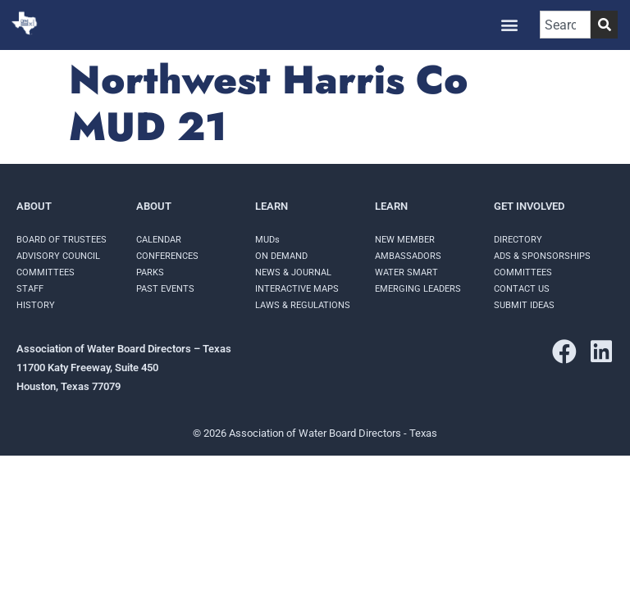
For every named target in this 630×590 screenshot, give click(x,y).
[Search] (604, 25)
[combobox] (565, 25)
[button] (509, 25)
